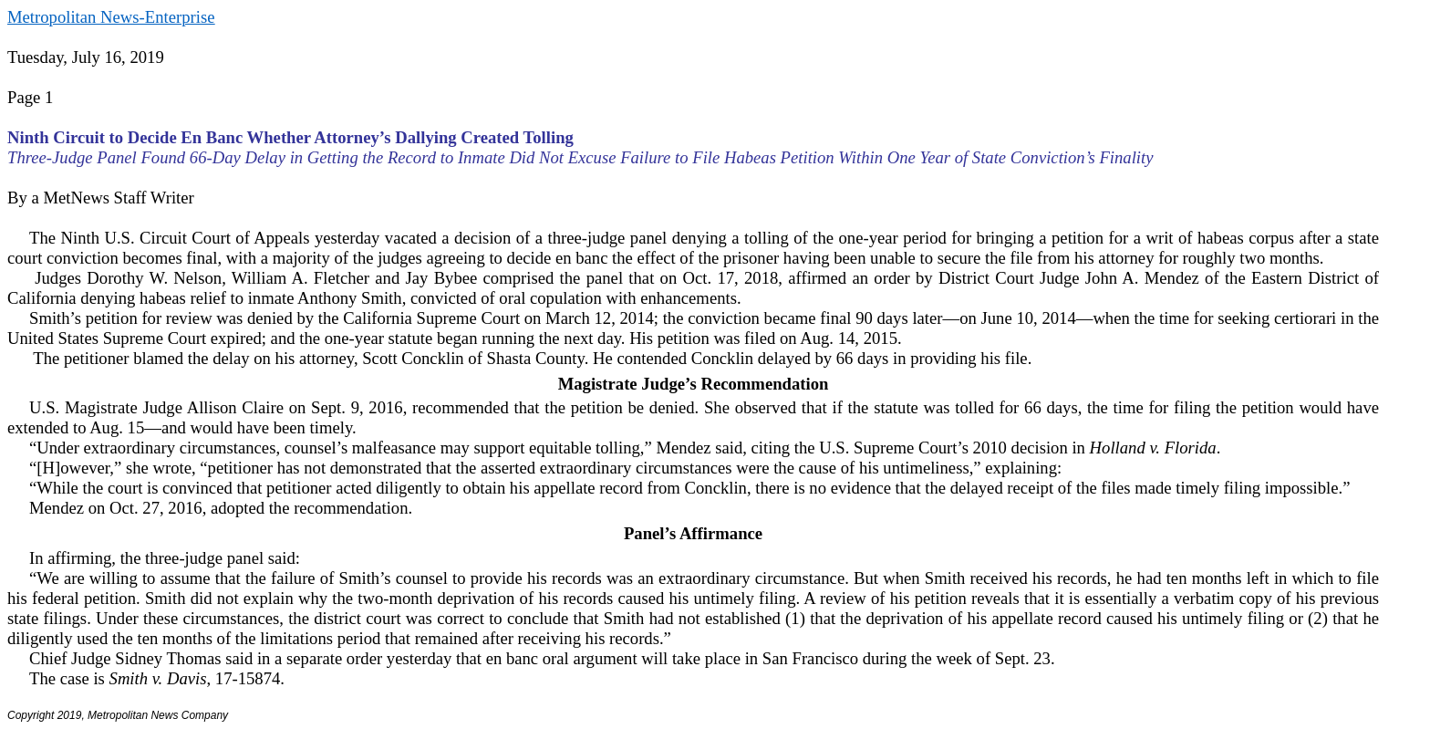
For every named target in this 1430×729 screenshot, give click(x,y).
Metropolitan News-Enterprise (110, 16)
